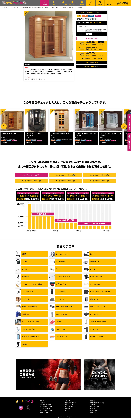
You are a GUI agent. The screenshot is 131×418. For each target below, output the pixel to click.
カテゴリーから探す (129, 123)
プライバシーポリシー (96, 407)
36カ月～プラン (31, 181)
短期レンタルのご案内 (92, 62)
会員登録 (100, 4)
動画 (54, 4)
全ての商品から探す (45, 405)
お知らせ (42, 403)
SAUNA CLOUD (44, 413)
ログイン (109, 4)
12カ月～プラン (65, 175)
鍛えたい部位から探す (129, 142)
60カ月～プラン (99, 181)
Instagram (21, 408)
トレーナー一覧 (69, 405)
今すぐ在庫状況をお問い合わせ (92, 66)
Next (124, 126)
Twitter (28, 408)
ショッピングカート (70, 407)
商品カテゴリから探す (46, 407)
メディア (67, 401)
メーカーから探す (45, 409)
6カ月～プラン (31, 175)
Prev (4, 126)
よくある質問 (93, 411)
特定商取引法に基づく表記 (97, 403)
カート (90, 3)
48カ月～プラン (65, 181)
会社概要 (92, 401)
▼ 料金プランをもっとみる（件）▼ (92, 59)
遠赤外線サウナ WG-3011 (8, 134)
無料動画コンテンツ (70, 403)
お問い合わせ (72, 4)
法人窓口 (82, 4)
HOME (42, 401)
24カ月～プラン (99, 175)
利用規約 (92, 405)
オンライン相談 (63, 4)
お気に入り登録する (93, 38)
